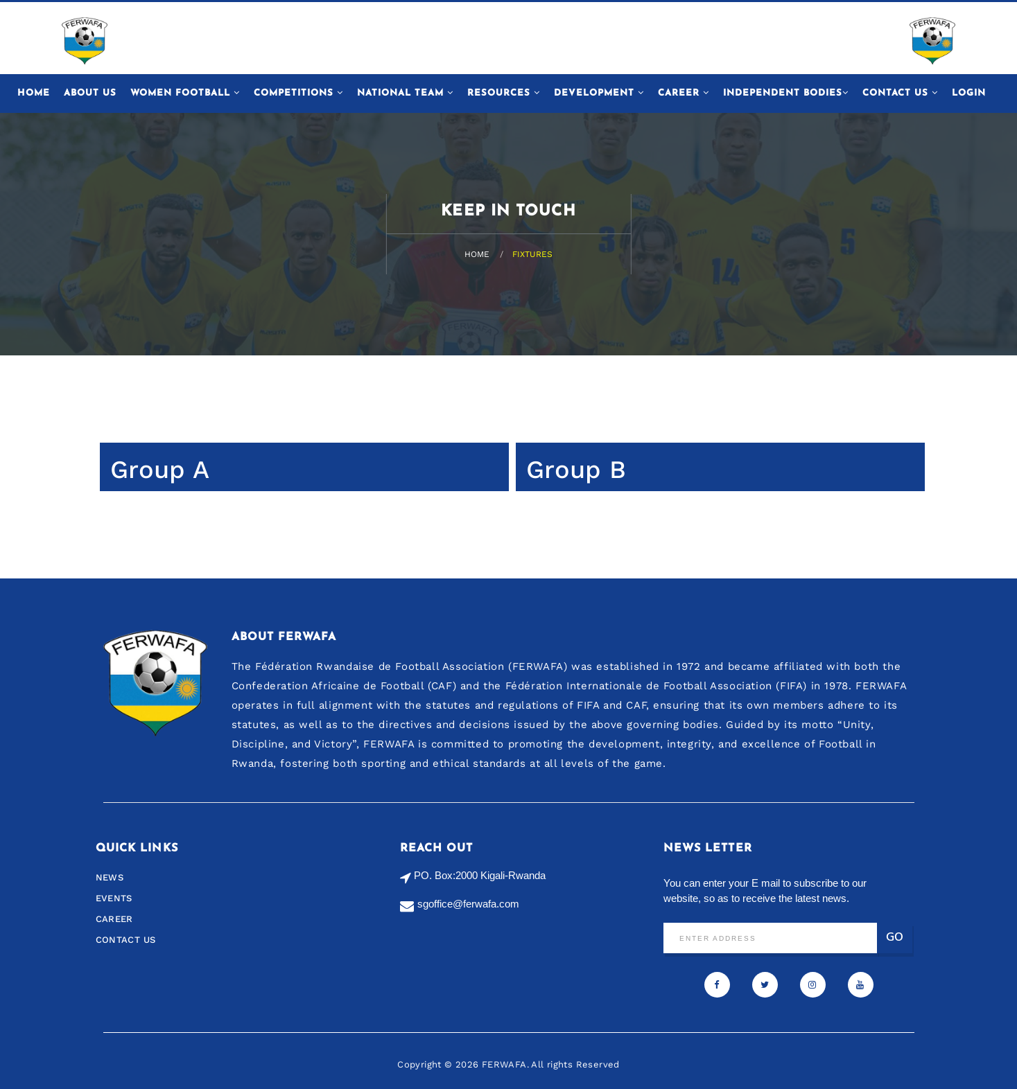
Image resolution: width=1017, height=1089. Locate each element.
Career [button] (683, 93)
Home (33, 93)
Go (894, 938)
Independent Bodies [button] (786, 93)
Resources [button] (503, 93)
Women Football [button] (185, 93)
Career (114, 919)
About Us (90, 93)
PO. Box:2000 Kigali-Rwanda (480, 875)
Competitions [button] (298, 93)
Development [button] (599, 93)
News (110, 877)
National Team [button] (405, 93)
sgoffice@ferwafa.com (468, 904)
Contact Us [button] (900, 93)
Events (114, 898)
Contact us (126, 940)
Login (969, 93)
